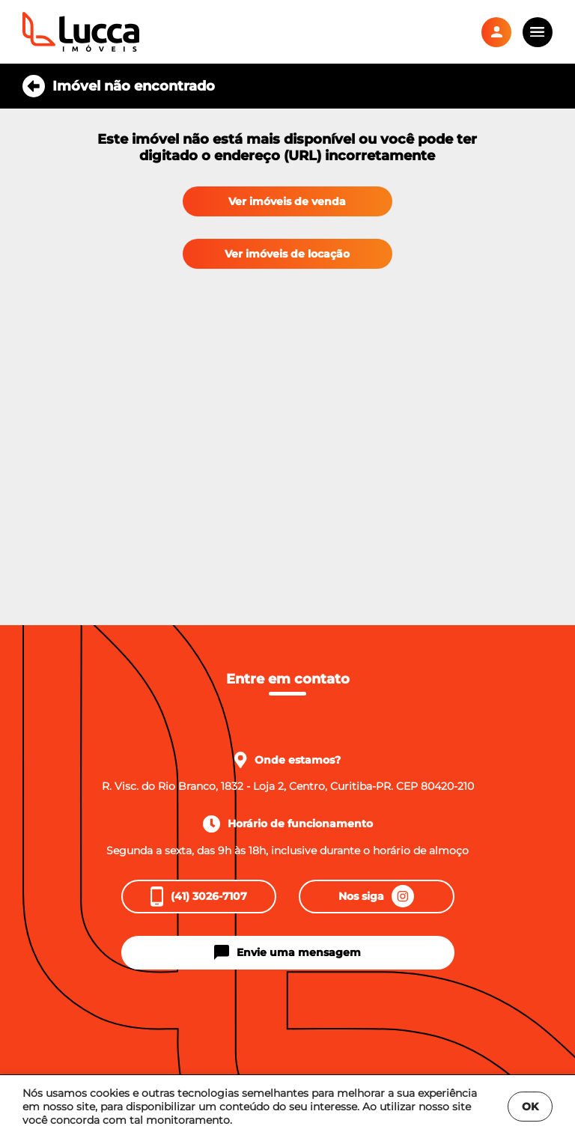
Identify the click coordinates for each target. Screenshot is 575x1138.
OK (530, 1106)
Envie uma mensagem (287, 952)
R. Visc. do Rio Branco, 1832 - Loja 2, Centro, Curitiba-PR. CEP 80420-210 (288, 786)
